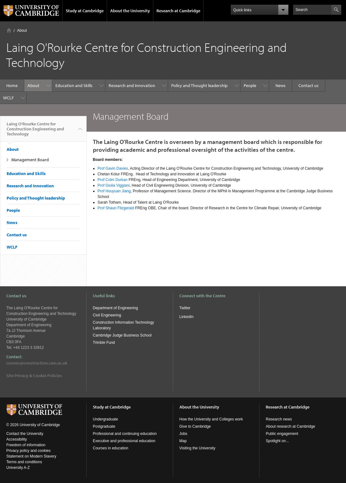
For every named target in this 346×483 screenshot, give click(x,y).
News (280, 85)
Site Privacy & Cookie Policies (34, 375)
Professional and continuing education (125, 433)
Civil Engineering (107, 315)
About (22, 30)
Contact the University (24, 433)
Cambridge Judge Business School (122, 335)
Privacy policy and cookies (28, 450)
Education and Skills (74, 85)
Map (183, 441)
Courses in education (110, 448)
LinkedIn (186, 317)
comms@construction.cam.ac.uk (36, 363)
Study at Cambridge (85, 11)
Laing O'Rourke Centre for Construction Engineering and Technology (35, 131)
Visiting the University (197, 448)
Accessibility (16, 439)
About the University (130, 11)
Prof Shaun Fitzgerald (116, 208)
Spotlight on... (277, 441)
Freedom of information (25, 445)
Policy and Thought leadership (199, 85)
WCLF (8, 98)
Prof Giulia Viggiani (114, 185)
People (250, 85)
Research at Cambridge (178, 11)
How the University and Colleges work (211, 419)
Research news (279, 419)
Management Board (30, 159)
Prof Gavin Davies (113, 168)
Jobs (183, 433)
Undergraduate (105, 419)
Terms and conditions (24, 462)
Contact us (308, 85)
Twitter (184, 308)
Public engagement (282, 433)
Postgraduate (104, 426)
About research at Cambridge (290, 426)
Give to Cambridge (195, 426)
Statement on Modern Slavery (31, 456)
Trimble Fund (104, 342)
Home (9, 30)
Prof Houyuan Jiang (114, 191)
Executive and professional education (124, 441)
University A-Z (18, 467)
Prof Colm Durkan (113, 180)
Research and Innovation (132, 85)
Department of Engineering (115, 308)
